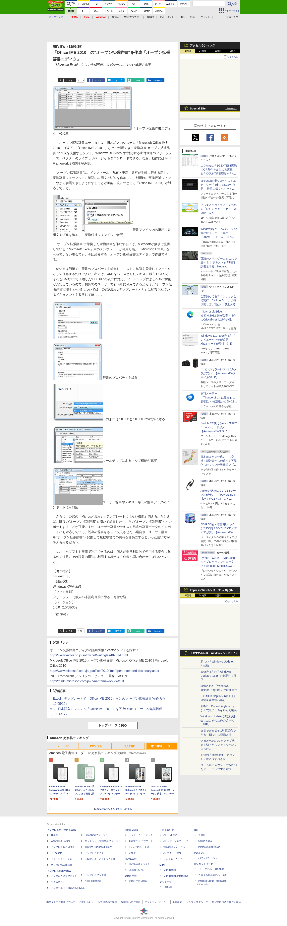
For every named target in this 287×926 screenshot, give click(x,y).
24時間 (202, 50)
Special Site (198, 108)
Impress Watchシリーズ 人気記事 (211, 590)
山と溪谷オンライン (139, 864)
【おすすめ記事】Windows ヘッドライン (214, 653)
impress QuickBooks (209, 847)
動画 (192, 17)
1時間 (188, 50)
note (138, 80)
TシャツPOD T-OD (139, 847)
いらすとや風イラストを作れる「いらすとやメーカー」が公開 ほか (219, 208)
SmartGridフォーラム (96, 835)
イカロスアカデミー (174, 859)
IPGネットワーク (203, 864)
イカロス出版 (166, 830)
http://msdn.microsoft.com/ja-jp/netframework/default (87, 681)
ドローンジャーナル (61, 859)
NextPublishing (93, 881)
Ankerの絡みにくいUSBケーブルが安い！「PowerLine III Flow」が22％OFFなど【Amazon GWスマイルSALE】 (218, 498)
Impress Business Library (98, 847)
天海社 (201, 835)
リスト (81, 80)
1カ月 (233, 50)
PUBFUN (199, 853)
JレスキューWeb (172, 853)
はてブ (118, 80)
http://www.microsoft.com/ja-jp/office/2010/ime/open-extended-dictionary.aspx (104, 671)
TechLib (167, 887)
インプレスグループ (197, 902)
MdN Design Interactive (175, 876)
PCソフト (96, 746)
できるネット (58, 882)
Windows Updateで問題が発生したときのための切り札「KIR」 (218, 720)
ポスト (69, 80)
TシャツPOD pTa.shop (211, 869)
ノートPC (63, 746)
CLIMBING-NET (137, 870)
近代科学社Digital (138, 881)
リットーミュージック (140, 835)
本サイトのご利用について (60, 902)
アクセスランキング (202, 45)
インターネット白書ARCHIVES (68, 888)
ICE (196, 830)
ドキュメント (167, 17)
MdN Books (169, 870)
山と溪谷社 (131, 859)
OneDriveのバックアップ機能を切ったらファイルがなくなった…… (219, 744)
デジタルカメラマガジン (64, 876)
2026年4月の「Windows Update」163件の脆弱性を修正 (219, 675)
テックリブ (165, 882)
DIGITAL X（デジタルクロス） (101, 859)
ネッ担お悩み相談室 (61, 865)
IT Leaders (56, 853)
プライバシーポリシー (156, 902)
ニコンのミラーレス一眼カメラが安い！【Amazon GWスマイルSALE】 (219, 373)
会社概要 (177, 902)
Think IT (55, 835)
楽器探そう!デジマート (141, 841)
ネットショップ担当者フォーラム (103, 841)
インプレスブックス (95, 875)
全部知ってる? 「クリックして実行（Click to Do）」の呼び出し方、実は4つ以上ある (218, 300)
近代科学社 (131, 876)
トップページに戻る (112, 725)
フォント (205, 17)
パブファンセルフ (207, 858)
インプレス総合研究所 (63, 847)
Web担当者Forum (60, 841)
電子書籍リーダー (162, 746)
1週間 (218, 50)
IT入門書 (129, 746)
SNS (182, 17)
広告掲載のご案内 (107, 902)
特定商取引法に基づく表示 (226, 902)
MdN (162, 865)
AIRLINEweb (170, 835)
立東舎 (132, 853)
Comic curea (205, 841)
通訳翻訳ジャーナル (174, 847)
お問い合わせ (86, 902)
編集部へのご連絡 (130, 902)
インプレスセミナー (95, 853)
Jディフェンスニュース (176, 841)
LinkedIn (158, 80)
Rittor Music (131, 830)
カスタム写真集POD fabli (212, 875)
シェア (98, 80)
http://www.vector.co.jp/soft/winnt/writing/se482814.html (89, 655)
